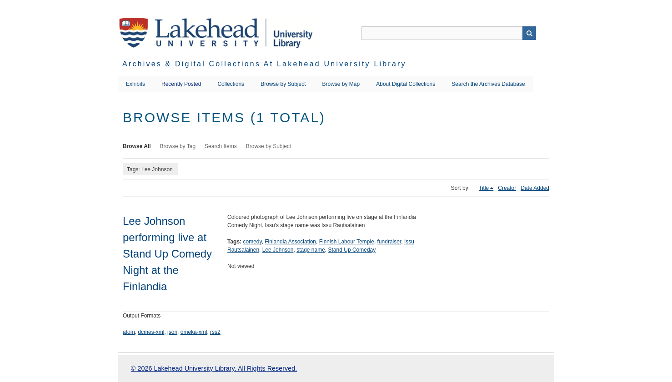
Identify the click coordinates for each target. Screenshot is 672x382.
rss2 (215, 332)
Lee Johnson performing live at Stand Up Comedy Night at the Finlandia (167, 254)
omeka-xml (194, 332)
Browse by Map (341, 84)
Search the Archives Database (488, 84)
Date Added (535, 188)
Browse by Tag (178, 146)
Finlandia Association (290, 241)
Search (529, 33)
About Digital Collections (405, 84)
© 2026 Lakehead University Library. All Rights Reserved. (214, 368)
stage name (310, 250)
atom (129, 332)
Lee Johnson (278, 250)
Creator (507, 188)
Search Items (221, 146)
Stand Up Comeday (352, 250)
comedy (252, 241)
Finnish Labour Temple (346, 241)
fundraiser (389, 241)
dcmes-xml (151, 332)
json (172, 332)
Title (484, 188)
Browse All (137, 146)
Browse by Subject (283, 84)
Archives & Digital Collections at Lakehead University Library (264, 64)
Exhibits (135, 84)
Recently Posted (181, 84)
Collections (230, 84)
